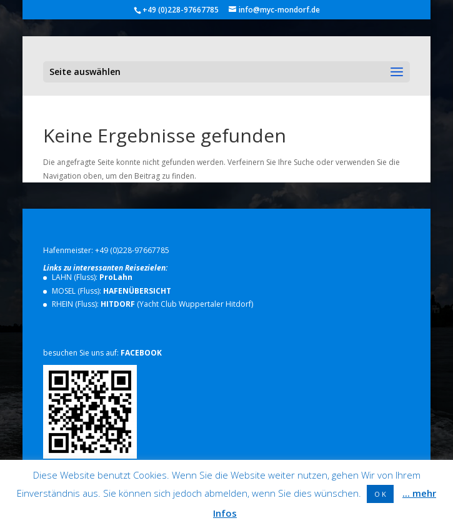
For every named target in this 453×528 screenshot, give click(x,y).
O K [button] (380, 494)
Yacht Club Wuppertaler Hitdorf (195, 304)
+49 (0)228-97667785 (132, 250)
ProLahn (115, 277)
